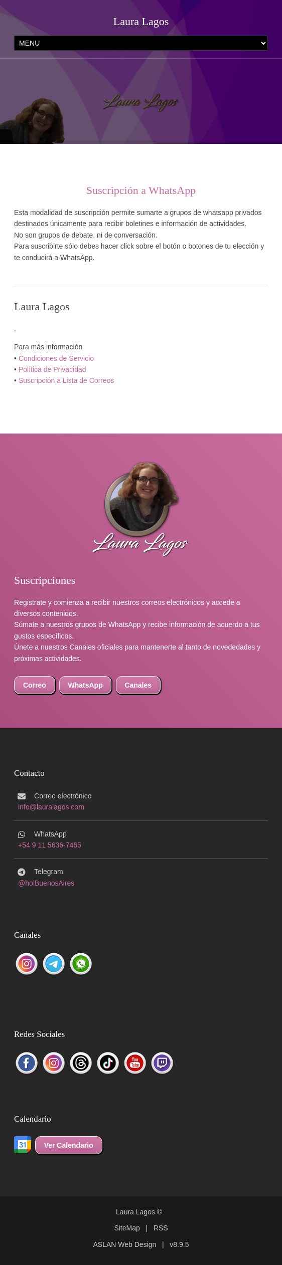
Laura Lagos (141, 21)
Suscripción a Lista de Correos (66, 380)
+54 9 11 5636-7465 (49, 845)
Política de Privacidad (52, 369)
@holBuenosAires (46, 883)
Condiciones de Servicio (56, 358)
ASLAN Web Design (125, 1244)
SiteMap (126, 1228)
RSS (161, 1228)
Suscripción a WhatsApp (141, 190)
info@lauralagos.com (51, 807)
